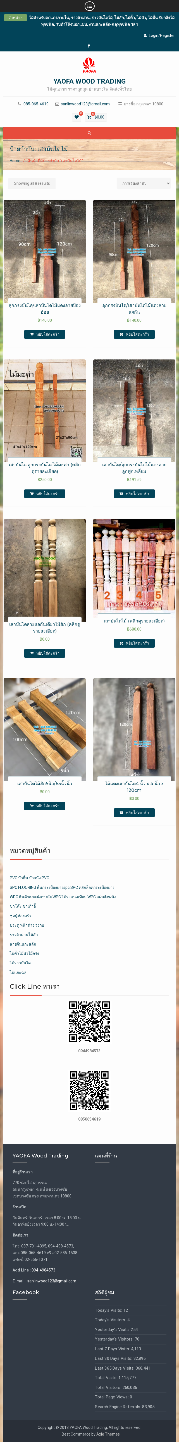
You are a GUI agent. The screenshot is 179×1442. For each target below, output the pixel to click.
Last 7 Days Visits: (113, 1348)
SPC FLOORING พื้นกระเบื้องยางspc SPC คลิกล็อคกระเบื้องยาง (62, 887)
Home (15, 160)
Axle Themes (108, 1434)
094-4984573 (43, 1270)
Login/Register (159, 35)
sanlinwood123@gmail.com (85, 104)
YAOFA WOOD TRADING (89, 81)
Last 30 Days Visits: (114, 1358)
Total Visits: (106, 1377)
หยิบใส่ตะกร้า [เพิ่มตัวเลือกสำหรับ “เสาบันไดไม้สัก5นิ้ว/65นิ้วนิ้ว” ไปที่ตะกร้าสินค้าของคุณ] (47, 806)
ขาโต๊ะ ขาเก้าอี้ (23, 906)
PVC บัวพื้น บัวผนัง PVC (29, 878)
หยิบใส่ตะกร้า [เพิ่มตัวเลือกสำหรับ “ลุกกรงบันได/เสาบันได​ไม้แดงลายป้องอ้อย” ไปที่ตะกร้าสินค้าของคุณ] (47, 334)
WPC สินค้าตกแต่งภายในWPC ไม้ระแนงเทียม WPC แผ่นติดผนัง (63, 897)
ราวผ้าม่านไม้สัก (24, 934)
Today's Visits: (109, 1310)
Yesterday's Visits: (113, 1329)
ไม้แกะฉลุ (18, 972)
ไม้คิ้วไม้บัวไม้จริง (24, 953)
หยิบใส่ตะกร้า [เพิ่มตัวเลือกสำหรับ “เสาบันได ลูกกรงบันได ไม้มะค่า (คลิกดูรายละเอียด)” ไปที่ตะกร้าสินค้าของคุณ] (47, 493)
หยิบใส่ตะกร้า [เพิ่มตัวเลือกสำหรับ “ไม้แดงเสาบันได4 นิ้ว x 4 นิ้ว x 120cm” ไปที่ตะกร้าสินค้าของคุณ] (137, 812)
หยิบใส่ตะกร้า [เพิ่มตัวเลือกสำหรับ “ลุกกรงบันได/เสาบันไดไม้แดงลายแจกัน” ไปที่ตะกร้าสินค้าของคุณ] (137, 334)
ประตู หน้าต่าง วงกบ (27, 925)
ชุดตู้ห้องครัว (20, 915)
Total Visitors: (108, 1387)
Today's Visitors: (111, 1319)
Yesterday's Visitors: (115, 1339)
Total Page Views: (112, 1397)
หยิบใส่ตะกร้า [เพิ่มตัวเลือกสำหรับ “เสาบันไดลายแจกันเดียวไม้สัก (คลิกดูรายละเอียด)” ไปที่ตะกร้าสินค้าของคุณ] (47, 653)
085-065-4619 (36, 104)
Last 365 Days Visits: (115, 1368)
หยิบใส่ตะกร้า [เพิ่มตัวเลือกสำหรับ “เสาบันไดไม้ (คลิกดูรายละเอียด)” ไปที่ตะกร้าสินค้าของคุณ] (137, 643)
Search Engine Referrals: (118, 1406)
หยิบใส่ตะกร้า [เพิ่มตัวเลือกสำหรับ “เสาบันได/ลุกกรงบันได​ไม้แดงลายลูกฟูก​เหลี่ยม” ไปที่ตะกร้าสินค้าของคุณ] (137, 493)
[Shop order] (144, 183)
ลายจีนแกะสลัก (23, 944)
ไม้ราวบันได (20, 963)
